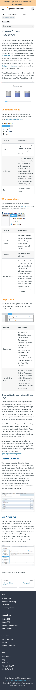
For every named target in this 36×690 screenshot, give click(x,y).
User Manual (6, 598)
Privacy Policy (8, 666)
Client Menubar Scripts (14, 119)
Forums (4, 642)
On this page (7, 26)
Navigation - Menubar (9, 66)
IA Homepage (6, 657)
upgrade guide (17, 4)
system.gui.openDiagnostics (12, 454)
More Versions (7, 628)
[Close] (34, 3)
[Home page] (3, 14)
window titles (25, 206)
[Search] (32, 8)
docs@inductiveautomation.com (18, 680)
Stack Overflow (7, 639)
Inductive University (9, 602)
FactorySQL (6, 619)
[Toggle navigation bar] (3, 8)
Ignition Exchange (8, 645)
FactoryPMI (6, 622)
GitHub (5, 663)
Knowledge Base (8, 608)
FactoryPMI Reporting (9, 625)
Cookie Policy (7, 669)
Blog (3, 660)
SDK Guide (6, 605)
